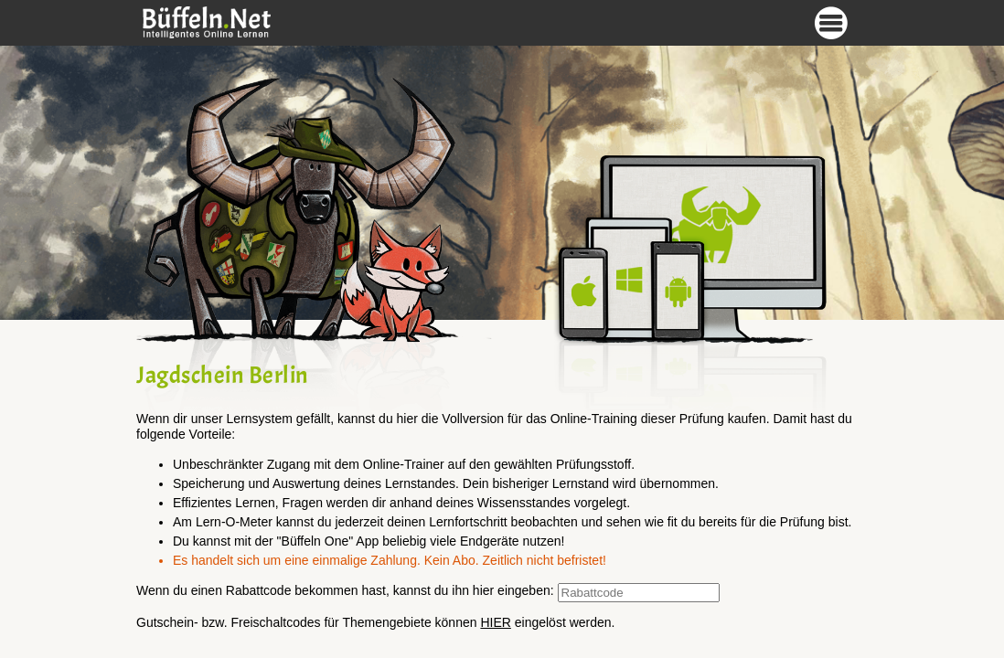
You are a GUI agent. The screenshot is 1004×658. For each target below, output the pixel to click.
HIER (495, 622)
